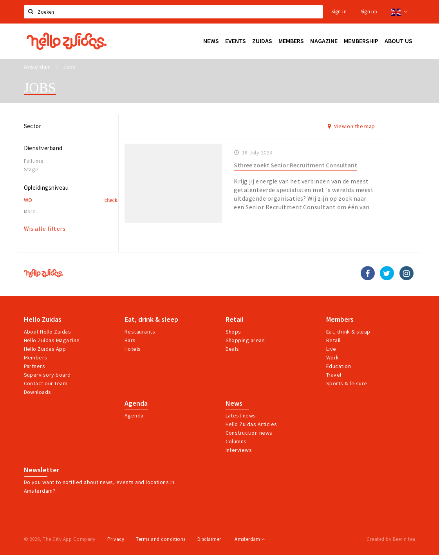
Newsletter (41, 470)
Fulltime (34, 160)
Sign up (369, 11)
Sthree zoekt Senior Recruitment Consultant (295, 165)
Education (338, 366)
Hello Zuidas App (45, 348)
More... (32, 211)
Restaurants (140, 331)
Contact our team (46, 383)
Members (35, 357)
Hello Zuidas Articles (251, 424)
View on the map (351, 126)
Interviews (239, 449)
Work (332, 357)
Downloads (37, 391)
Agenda (136, 403)
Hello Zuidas (42, 319)
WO (28, 199)
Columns (236, 441)
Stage (31, 169)
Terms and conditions (161, 539)
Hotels (133, 348)
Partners (34, 366)
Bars (130, 340)
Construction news (249, 432)
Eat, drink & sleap (348, 331)
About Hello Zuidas (47, 331)
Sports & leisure (346, 383)
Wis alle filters (45, 228)
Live (331, 348)
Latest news (241, 415)
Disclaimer (209, 539)
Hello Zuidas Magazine (52, 340)
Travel (333, 374)
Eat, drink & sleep (151, 319)
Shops (233, 331)
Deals (232, 348)
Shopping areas (245, 340)
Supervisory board (47, 374)
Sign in (339, 11)
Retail (235, 319)
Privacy (115, 539)
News (234, 403)
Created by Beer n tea (391, 539)
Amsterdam (250, 539)
